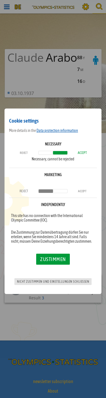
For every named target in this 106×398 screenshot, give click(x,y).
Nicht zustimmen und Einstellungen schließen (53, 282)
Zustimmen (53, 259)
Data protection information (57, 130)
